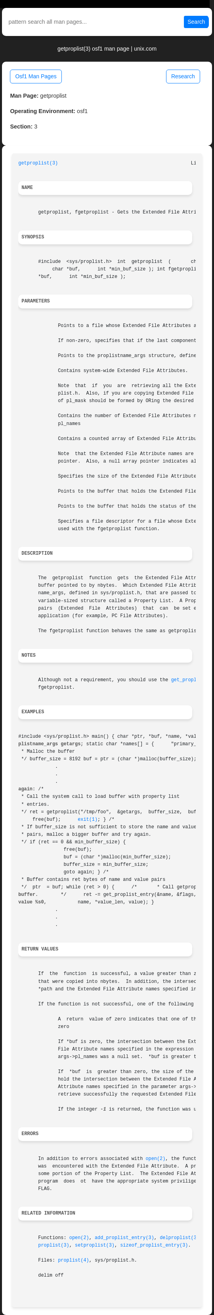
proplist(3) (53, 1245)
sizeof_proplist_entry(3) (154, 1245)
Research (183, 76)
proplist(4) (73, 1260)
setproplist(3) (95, 1245)
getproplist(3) (38, 163)
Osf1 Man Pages (35, 76)
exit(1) (87, 819)
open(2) (155, 1159)
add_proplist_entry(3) (124, 1238)
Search (196, 22)
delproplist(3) (179, 1238)
